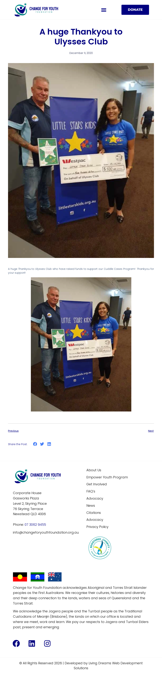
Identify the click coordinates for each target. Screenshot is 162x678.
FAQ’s (90, 495)
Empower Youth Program (107, 481)
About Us (93, 474)
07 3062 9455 (35, 528)
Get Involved (96, 488)
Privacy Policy (97, 531)
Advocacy (94, 502)
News (90, 509)
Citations (93, 517)
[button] (104, 10)
